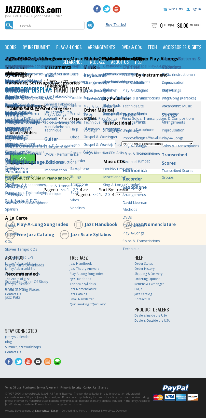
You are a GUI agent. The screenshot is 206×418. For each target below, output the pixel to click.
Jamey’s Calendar (17, 284)
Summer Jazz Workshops (23, 347)
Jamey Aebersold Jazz (20, 263)
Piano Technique (26, 123)
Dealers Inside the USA (150, 315)
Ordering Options (147, 279)
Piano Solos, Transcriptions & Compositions (158, 118)
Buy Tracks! (116, 24)
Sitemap (103, 387)
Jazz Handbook (101, 224)
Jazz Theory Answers (84, 268)
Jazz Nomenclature (155, 224)
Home (9, 80)
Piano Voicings (56, 123)
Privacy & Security (70, 387)
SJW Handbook (80, 279)
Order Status (143, 263)
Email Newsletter (82, 299)
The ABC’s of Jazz (17, 279)
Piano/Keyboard (30, 80)
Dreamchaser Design (47, 410)
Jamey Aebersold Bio (20, 268)
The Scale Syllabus (83, 284)
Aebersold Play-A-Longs (22, 274)
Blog (8, 342)
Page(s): (51, 190)
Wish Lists (176, 9)
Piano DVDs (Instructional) (34, 118)
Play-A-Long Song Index (42, 224)
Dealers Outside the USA (152, 320)
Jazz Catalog (78, 294)
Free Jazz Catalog (35, 234)
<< (63, 189)
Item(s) (169, 25)
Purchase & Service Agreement (40, 387)
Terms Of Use (13, 387)
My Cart (195, 25)
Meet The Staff (15, 289)
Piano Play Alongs (102, 118)
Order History (144, 268)
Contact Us (13, 294)
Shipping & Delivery (148, 274)
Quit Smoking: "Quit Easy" (88, 304)
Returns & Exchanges (149, 284)
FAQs (138, 289)
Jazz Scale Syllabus (91, 234)
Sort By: (106, 190)
